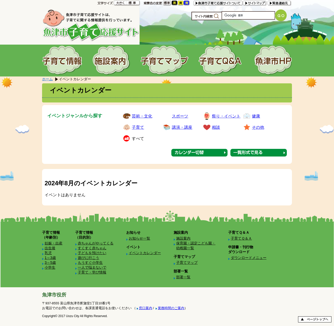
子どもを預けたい (92, 253)
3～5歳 (50, 262)
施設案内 (183, 238)
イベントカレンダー (145, 253)
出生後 (50, 248)
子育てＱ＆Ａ (241, 238)
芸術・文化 (142, 116)
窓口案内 (145, 308)
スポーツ (180, 116)
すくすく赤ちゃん (92, 248)
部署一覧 (183, 277)
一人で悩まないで (92, 267)
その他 (258, 127)
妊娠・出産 (53, 243)
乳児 (48, 253)
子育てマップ (187, 262)
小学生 (50, 267)
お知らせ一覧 (139, 238)
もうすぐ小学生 (90, 262)
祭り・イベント (226, 116)
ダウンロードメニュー (248, 258)
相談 (216, 127)
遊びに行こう (88, 258)
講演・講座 (182, 127)
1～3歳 (50, 258)
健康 (256, 116)
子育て (138, 127)
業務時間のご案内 (171, 308)
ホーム (47, 79)
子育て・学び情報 (92, 272)
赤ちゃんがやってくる (95, 243)
